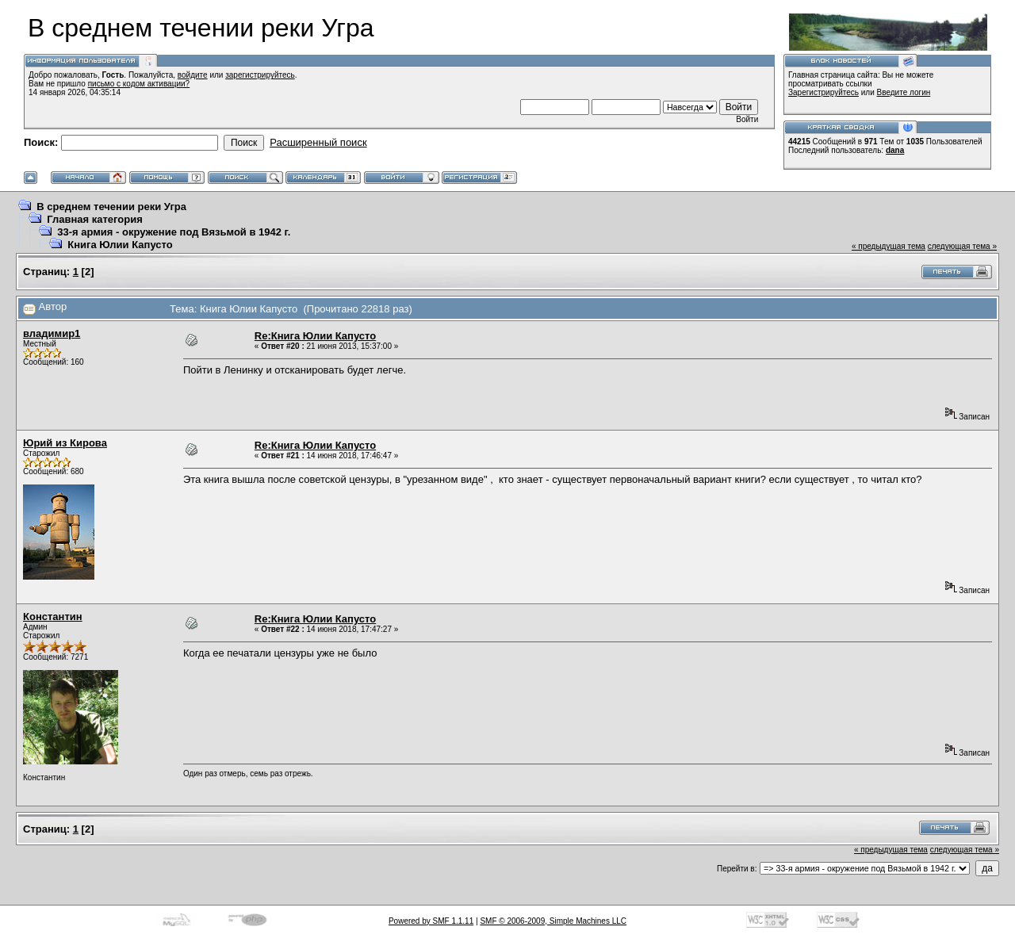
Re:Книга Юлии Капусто (315, 336)
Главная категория (95, 219)
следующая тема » (962, 246)
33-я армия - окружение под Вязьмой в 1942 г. (173, 232)
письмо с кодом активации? (139, 83)
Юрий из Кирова (65, 443)
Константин (52, 616)
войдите (193, 75)
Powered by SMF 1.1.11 (431, 921)
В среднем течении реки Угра (111, 207)
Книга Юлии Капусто (119, 245)
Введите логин (904, 92)
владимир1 (51, 333)
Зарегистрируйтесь (823, 92)
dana (895, 150)
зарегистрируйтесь (260, 75)
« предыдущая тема (888, 246)
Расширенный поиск (318, 142)
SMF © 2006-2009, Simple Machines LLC (553, 921)
